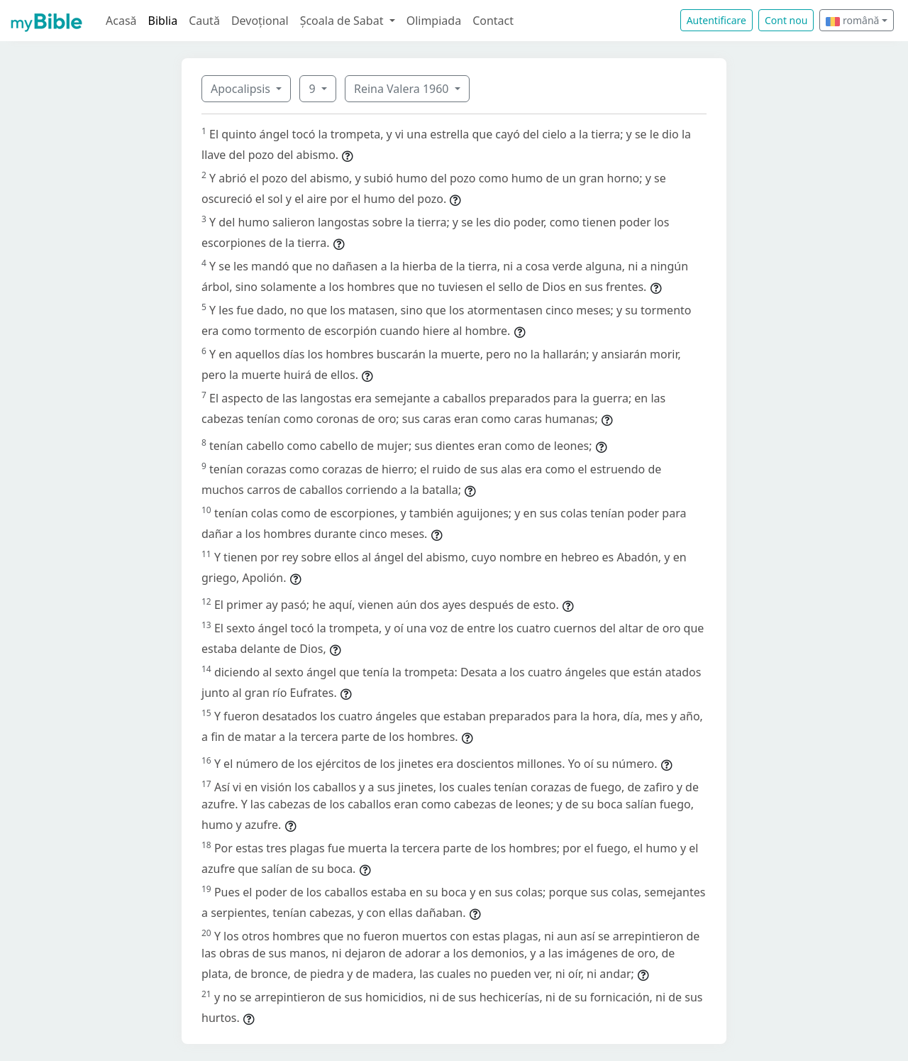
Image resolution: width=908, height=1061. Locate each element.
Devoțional (260, 20)
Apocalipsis (242, 89)
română (852, 20)
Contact (493, 20)
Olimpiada (433, 20)
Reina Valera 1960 (403, 89)
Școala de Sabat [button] (343, 20)
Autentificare (716, 20)
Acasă (121, 20)
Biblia (163, 20)
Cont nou (786, 20)
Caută (204, 20)
